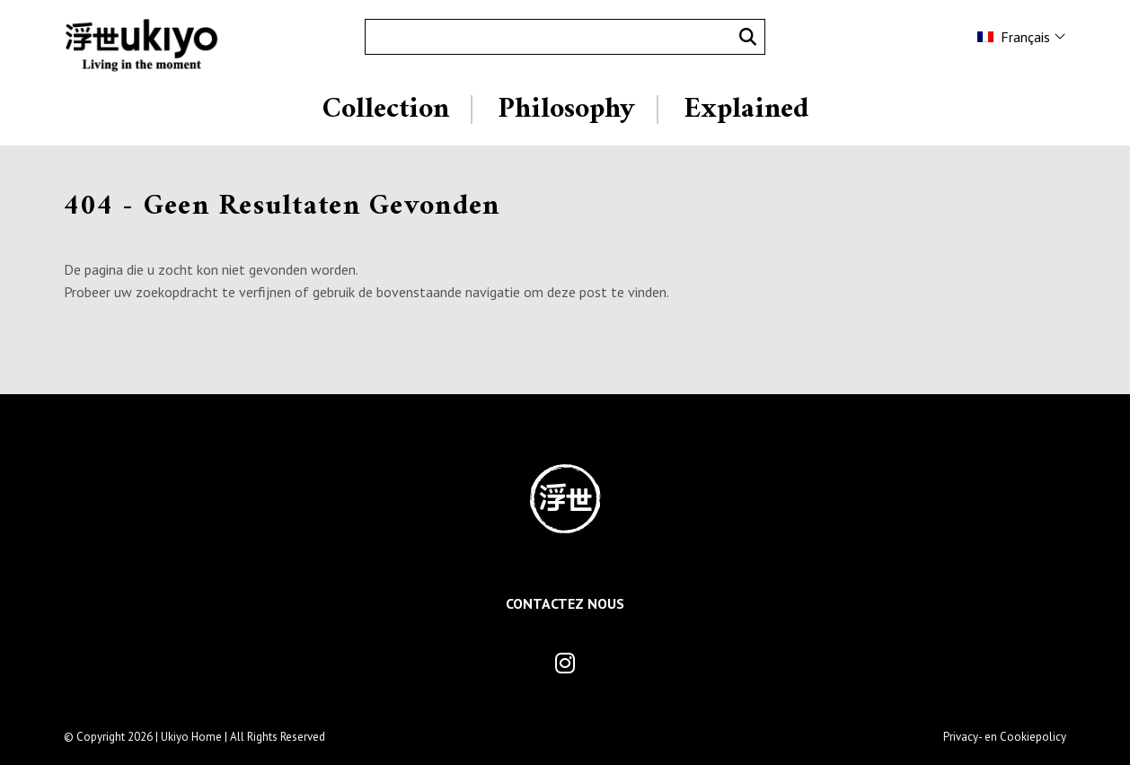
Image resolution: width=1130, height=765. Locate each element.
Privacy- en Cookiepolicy (1004, 736)
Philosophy (566, 109)
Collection (385, 109)
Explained (746, 109)
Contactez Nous (565, 603)
